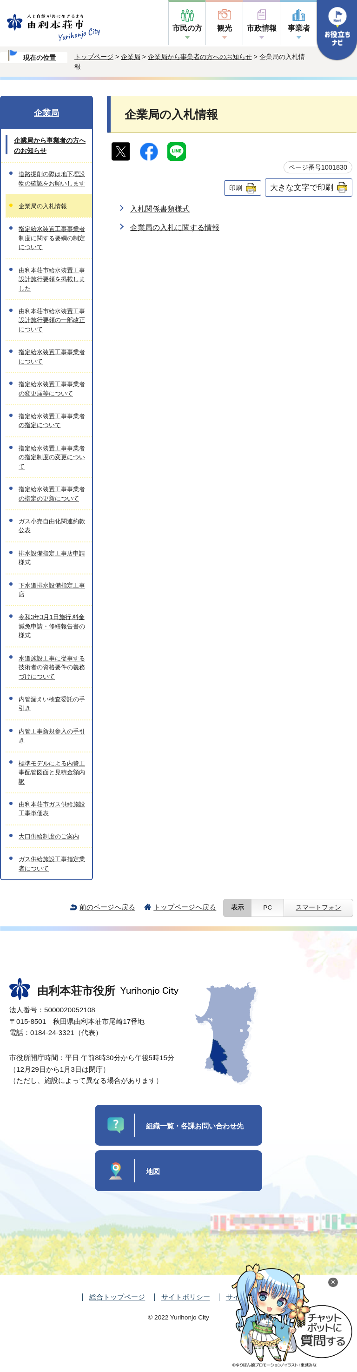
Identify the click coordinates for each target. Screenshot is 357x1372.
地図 (153, 1171)
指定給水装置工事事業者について (52, 356)
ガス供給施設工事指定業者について (52, 863)
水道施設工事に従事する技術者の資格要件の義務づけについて (52, 667)
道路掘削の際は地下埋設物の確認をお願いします (52, 178)
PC (267, 907)
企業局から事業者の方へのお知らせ (200, 56)
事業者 (299, 28)
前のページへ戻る (107, 907)
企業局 (130, 56)
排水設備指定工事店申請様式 (52, 558)
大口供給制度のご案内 (49, 836)
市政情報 (262, 28)
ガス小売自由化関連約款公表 (52, 526)
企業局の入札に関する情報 (174, 227)
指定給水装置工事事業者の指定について (52, 421)
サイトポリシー (185, 1297)
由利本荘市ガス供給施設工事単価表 (52, 809)
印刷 (235, 187)
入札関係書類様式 (160, 209)
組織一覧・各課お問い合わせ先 (195, 1126)
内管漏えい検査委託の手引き (52, 704)
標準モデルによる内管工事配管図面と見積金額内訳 (52, 772)
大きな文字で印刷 (301, 187)
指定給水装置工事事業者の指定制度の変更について (52, 457)
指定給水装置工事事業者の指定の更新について (52, 493)
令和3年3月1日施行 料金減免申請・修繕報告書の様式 (52, 626)
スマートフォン (318, 907)
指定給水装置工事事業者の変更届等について (52, 388)
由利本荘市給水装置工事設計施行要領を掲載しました (52, 279)
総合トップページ (117, 1297)
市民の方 (187, 28)
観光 (224, 28)
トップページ (93, 56)
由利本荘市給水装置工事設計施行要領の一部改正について (52, 320)
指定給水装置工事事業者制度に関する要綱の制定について (52, 238)
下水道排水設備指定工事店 (52, 590)
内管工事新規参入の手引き (52, 736)
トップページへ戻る (184, 907)
